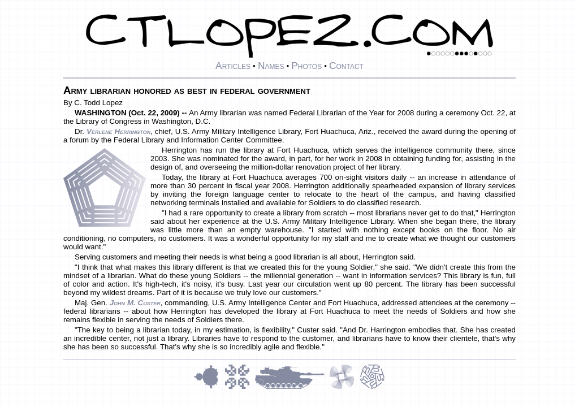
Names (271, 65)
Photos (306, 65)
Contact (346, 65)
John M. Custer (135, 302)
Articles (232, 65)
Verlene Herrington (118, 131)
